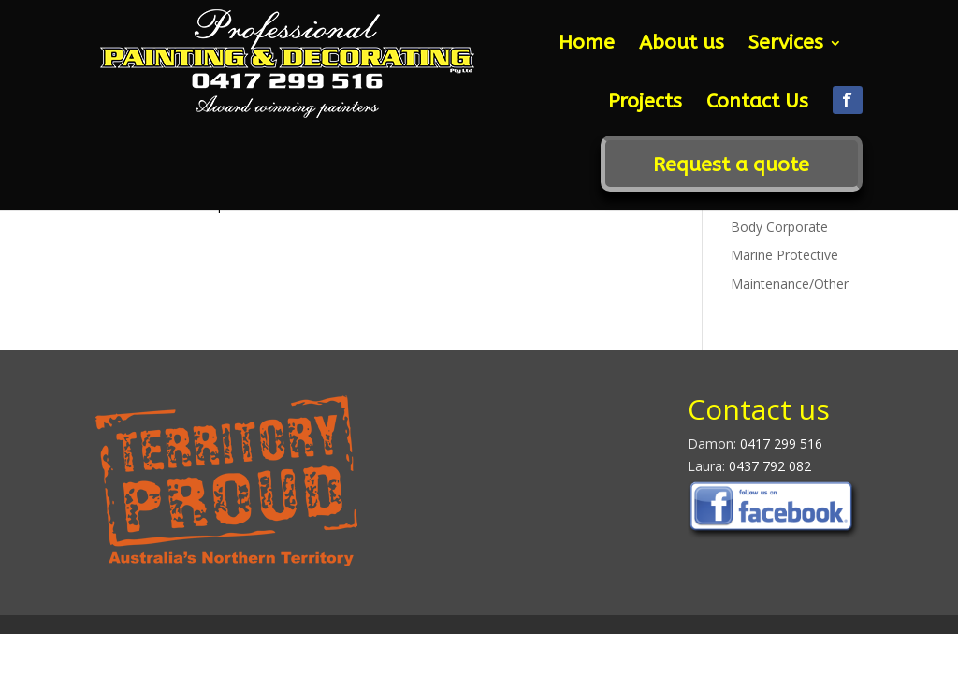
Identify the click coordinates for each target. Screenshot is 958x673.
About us (681, 45)
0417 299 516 (781, 443)
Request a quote (731, 168)
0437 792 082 (768, 466)
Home (587, 45)
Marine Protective (784, 255)
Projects (645, 104)
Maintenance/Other (790, 284)
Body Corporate (779, 227)
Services (785, 45)
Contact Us (757, 104)
